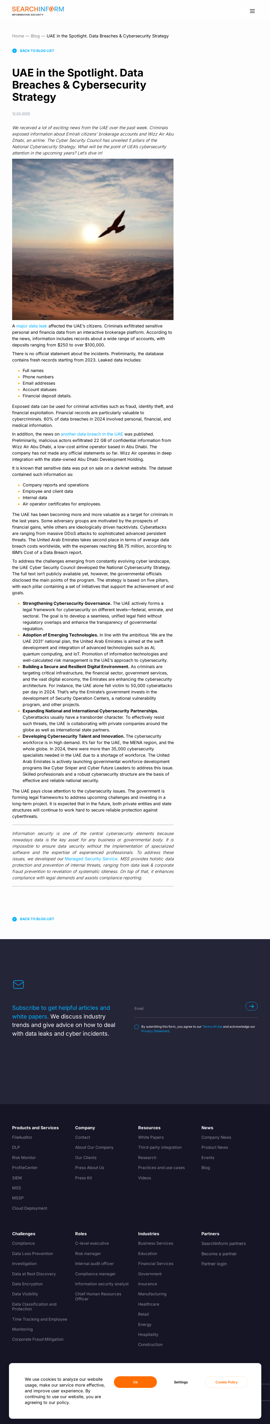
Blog (35, 35)
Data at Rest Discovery (34, 1274)
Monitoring (22, 1334)
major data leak (31, 326)
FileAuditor (22, 1137)
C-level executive (92, 1243)
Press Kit (84, 1178)
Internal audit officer (95, 1263)
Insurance (147, 1284)
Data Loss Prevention (33, 1253)
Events (208, 1157)
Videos (145, 1178)
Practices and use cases (162, 1167)
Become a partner (219, 1253)
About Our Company (95, 1147)
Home (18, 35)
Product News (215, 1147)
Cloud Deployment (30, 1208)
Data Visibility (25, 1294)
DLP (16, 1147)
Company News (217, 1137)
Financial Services (156, 1263)
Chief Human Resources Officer (99, 1296)
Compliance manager (96, 1274)
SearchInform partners (223, 1243)
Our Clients (86, 1157)
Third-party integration (160, 1147)
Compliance (24, 1243)
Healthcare (149, 1304)
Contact (83, 1137)
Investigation (24, 1263)
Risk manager (88, 1253)
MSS (16, 1188)
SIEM (17, 1178)
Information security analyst (102, 1284)
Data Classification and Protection (35, 1307)
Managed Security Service (91, 858)
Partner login (214, 1263)
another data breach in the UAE (92, 434)
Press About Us (90, 1167)
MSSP (18, 1198)
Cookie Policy (226, 1382)
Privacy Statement (155, 1031)
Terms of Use (212, 1027)
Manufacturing (152, 1294)
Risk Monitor (24, 1157)
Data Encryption (28, 1284)
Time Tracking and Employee (30, 1322)
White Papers (151, 1137)
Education (148, 1253)
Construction (150, 1344)
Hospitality (148, 1334)
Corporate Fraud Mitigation (39, 1344)
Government (150, 1274)
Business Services (155, 1243)
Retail (143, 1314)
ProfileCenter (25, 1167)
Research (147, 1157)
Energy (145, 1324)
